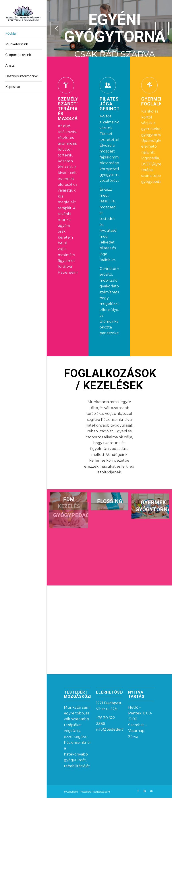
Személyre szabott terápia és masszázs (71, 109)
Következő (162, 28)
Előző (56, 28)
